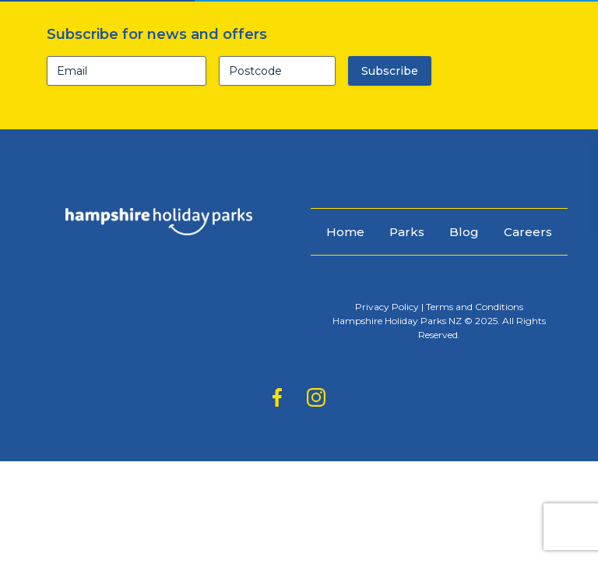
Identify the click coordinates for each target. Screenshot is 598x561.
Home (345, 231)
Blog (464, 231)
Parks (406, 231)
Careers (528, 231)
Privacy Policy (387, 306)
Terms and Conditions (474, 306)
